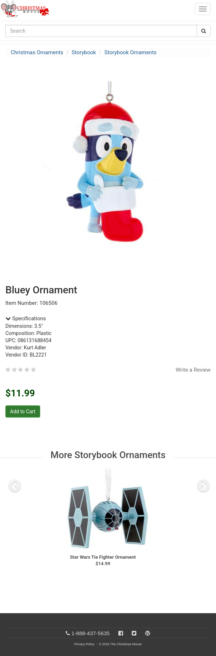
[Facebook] (120, 633)
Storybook (84, 52)
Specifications (25, 318)
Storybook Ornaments (130, 52)
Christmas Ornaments (37, 52)
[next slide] (203, 486)
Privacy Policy (84, 644)
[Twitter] (134, 633)
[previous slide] (15, 486)
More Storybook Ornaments (108, 455)
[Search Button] (204, 31)
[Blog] (147, 633)
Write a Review (193, 370)
